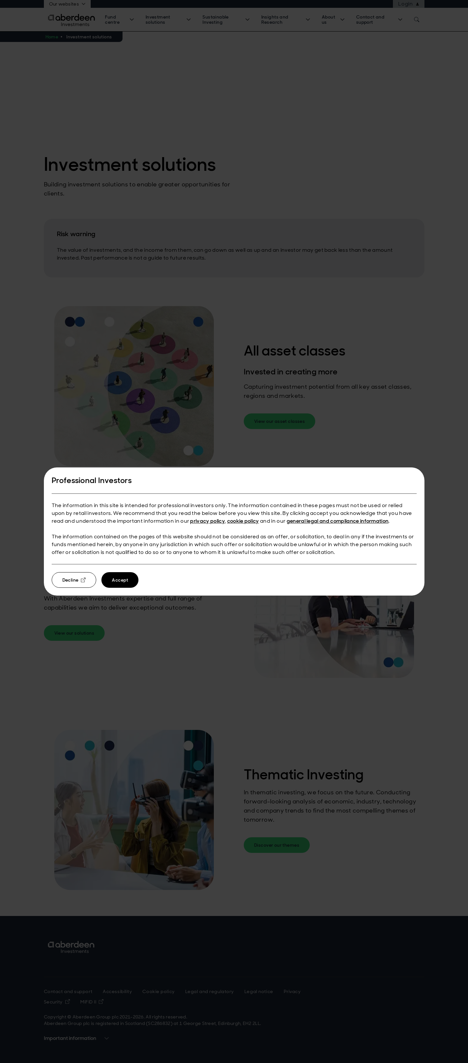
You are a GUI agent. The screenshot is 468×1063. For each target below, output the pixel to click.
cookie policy (243, 521)
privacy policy (207, 521)
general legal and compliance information (338, 521)
